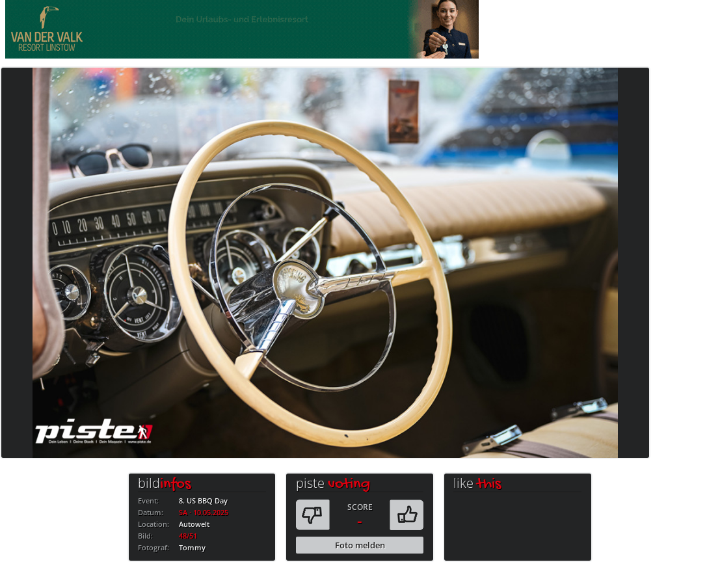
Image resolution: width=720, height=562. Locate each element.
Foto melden (360, 545)
